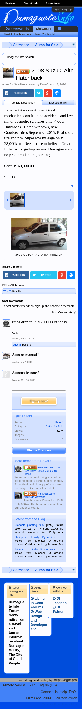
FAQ (72, 692)
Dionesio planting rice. (29, 525)
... (60, 34)
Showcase (43, 28)
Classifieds (31, 3)
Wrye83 (7, 291)
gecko (15, 362)
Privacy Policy (66, 698)
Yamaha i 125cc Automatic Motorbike (39, 495)
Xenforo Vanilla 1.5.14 (18, 685)
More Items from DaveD (32, 461)
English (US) (47, 685)
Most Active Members (17, 34)
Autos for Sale (11, 84)
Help (63, 692)
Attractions (52, 3)
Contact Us (49, 692)
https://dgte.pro (65, 680)
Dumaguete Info (17, 28)
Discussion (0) (58, 102)
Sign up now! (39, 401)
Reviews (10, 3)
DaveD (44, 84)
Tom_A (16, 380)
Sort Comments (64, 312)
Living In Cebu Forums (38, 603)
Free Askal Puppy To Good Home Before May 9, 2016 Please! (41, 470)
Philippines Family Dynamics (34, 537)
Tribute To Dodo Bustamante (34, 549)
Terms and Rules (38, 698)
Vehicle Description (23, 102)
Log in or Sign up (63, 9)
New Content (45, 34)
